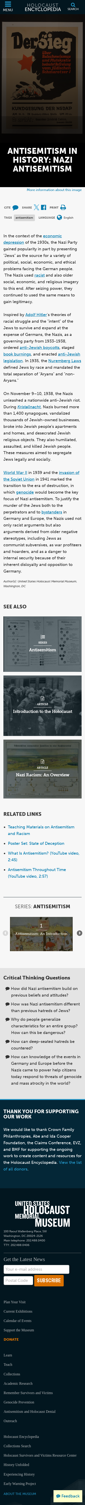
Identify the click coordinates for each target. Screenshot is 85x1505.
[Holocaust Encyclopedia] (42, 7)
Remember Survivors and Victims (28, 1393)
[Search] (73, 7)
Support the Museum (19, 1330)
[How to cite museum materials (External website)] (15, 207)
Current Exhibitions (18, 1311)
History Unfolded (16, 1465)
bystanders (51, 512)
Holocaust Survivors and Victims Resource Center (40, 1455)
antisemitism (24, 217)
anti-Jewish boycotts (39, 347)
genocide (25, 492)
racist (39, 275)
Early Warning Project (20, 1484)
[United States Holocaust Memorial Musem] (42, 1214)
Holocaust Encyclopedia (21, 1437)
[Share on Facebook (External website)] (43, 207)
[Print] (63, 207)
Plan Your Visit (15, 1302)
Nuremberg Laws (64, 360)
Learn (8, 1355)
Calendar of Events (18, 1321)
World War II (15, 472)
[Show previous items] (5, 933)
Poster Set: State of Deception (36, 843)
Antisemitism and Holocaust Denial (30, 1411)
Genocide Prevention (19, 1402)
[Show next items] (79, 933)
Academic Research (18, 1383)
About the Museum (20, 1494)
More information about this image (54, 190)
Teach (8, 1364)
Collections (12, 1374)
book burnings (17, 354)
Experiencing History (19, 1474)
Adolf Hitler (36, 314)
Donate (11, 1339)
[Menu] (8, 7)
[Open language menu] (59, 218)
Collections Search (17, 1446)
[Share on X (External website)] (36, 207)
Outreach (10, 1421)
